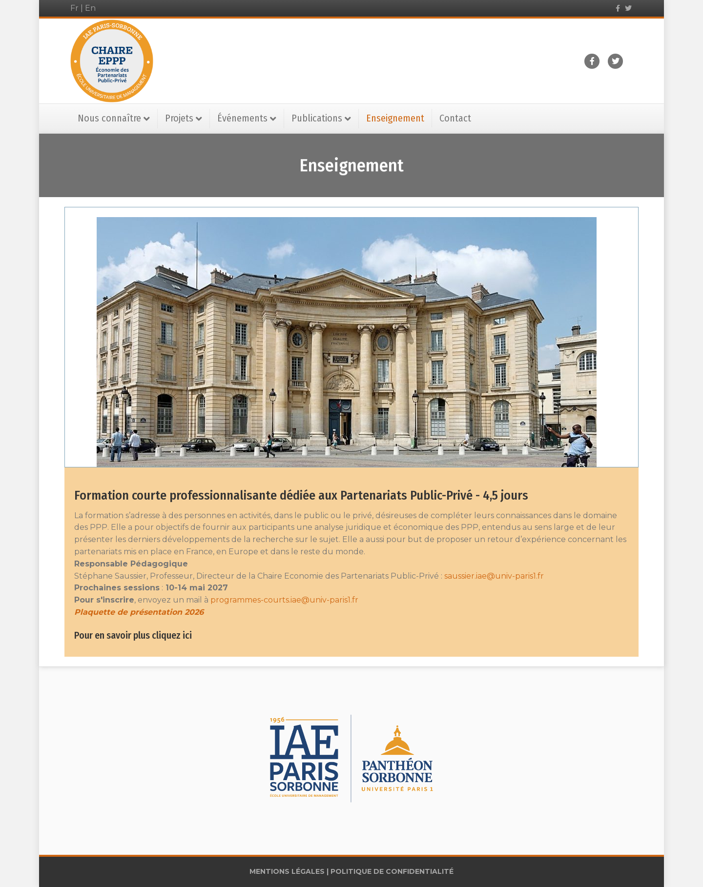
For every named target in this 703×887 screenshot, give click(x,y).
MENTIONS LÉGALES (287, 871)
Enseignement (395, 118)
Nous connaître (109, 118)
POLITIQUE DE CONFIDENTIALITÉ (392, 871)
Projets (179, 118)
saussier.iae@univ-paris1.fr (494, 576)
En (90, 8)
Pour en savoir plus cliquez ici (133, 635)
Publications (316, 118)
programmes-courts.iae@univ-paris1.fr (284, 600)
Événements (242, 118)
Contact (455, 118)
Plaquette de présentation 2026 (139, 612)
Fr (74, 8)
